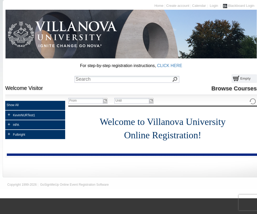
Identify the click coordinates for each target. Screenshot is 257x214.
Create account (177, 6)
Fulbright (16, 134)
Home (159, 6)
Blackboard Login (238, 6)
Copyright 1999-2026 (22, 184)
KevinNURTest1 (21, 114)
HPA (13, 124)
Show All (13, 105)
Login (214, 6)
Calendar (199, 6)
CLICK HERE (169, 65)
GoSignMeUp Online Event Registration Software (74, 184)
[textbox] (131, 79)
